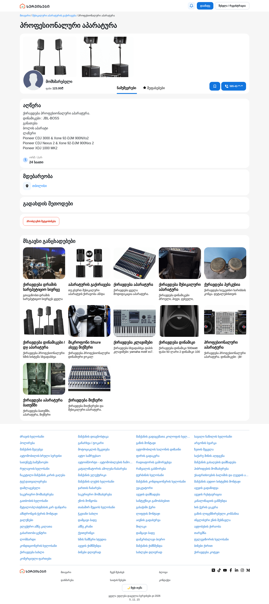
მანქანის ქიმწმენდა (149, 545)
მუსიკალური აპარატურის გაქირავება (54, 15)
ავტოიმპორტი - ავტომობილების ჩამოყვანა (105, 462)
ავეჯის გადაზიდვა (206, 488)
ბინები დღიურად (89, 552)
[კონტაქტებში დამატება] (214, 86)
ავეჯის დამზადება (148, 494)
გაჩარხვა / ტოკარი (91, 443)
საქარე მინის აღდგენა (209, 455)
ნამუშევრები (127, 88)
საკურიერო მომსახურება (37, 494)
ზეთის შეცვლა (204, 449)
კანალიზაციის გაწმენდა (210, 500)
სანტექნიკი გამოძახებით (153, 500)
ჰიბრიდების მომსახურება (211, 468)
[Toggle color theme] (134, 588)
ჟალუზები (26, 520)
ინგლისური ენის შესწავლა (212, 520)
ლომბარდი (28, 539)
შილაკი (141, 526)
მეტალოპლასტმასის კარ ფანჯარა (43, 507)
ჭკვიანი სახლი (88, 513)
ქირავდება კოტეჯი (206, 552)
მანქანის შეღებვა (31, 449)
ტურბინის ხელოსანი (150, 475)
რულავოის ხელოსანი (35, 468)
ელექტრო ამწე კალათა (36, 526)
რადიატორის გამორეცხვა (154, 462)
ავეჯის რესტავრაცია (208, 494)
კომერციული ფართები (35, 558)
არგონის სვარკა (205, 443)
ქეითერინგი (86, 533)
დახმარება (67, 580)
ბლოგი (163, 572)
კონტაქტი (164, 580)
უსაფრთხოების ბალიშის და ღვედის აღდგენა (221, 475)
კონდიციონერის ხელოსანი (38, 545)
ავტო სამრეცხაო (89, 455)
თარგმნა (200, 533)
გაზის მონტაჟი (146, 443)
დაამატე (205, 5)
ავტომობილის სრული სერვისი (41, 455)
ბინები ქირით (203, 545)
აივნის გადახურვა (148, 520)
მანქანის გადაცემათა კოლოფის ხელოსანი (163, 436)
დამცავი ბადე (87, 520)
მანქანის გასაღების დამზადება (215, 462)
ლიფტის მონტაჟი (148, 513)
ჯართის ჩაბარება (89, 488)
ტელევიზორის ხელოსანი (211, 539)
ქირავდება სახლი (32, 552)
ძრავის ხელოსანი (32, 436)
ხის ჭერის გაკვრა (206, 507)
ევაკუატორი (144, 488)
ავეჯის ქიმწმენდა (89, 545)
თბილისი (39, 186)
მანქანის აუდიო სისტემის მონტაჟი (217, 481)
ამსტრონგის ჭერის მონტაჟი (39, 513)
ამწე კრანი (85, 526)
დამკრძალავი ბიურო (150, 539)
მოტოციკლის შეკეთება (94, 449)
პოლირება (27, 443)
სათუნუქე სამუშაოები (34, 462)
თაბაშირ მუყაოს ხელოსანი (96, 507)
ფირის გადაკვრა (147, 455)
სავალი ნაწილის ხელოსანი (213, 436)
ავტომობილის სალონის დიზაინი (158, 449)
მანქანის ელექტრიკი (92, 475)
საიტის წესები (118, 580)
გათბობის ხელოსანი (34, 500)
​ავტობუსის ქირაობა (207, 526)
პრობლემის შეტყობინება (41, 221)
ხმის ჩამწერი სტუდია (92, 539)
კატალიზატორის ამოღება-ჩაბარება (102, 468)
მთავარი (25, 15)
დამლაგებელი (30, 488)
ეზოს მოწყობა (87, 500)
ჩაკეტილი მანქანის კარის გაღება (42, 475)
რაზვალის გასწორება (151, 468)
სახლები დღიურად (149, 552)
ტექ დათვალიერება (33, 481)
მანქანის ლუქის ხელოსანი (96, 481)
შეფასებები (154, 88)
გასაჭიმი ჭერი (145, 507)
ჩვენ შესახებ (117, 572)
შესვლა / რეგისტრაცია (232, 5)
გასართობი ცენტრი (33, 533)
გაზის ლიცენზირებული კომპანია (216, 513)
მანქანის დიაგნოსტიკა (93, 436)
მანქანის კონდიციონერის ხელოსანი (161, 481)
